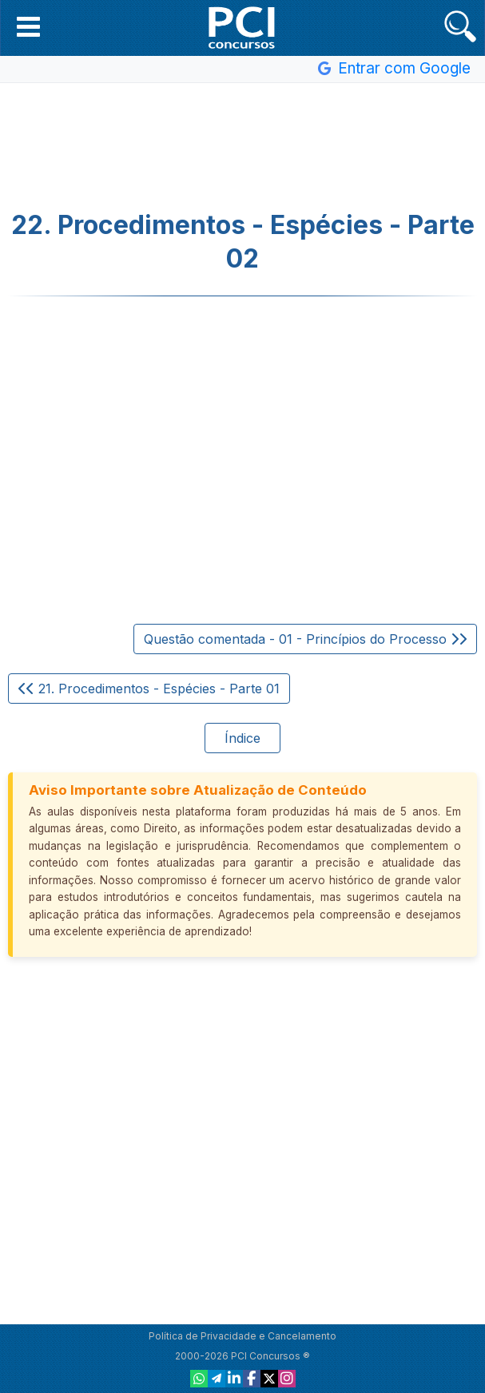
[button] (28, 26)
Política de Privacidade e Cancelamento (242, 1336)
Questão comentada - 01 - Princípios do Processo (305, 639)
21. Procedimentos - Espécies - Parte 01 (149, 688)
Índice (242, 738)
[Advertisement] (243, 147)
